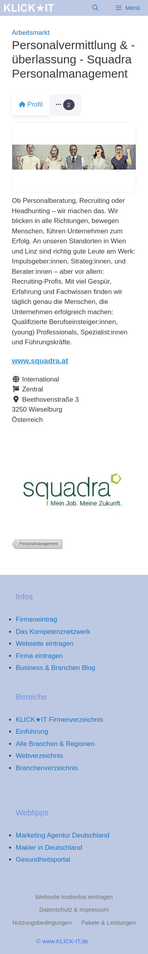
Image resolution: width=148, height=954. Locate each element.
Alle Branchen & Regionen (55, 744)
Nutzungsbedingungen (41, 922)
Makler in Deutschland (49, 847)
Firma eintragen (39, 656)
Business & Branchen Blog (55, 668)
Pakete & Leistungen (108, 922)
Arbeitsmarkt (30, 32)
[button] (70, 105)
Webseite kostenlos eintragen (74, 896)
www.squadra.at (40, 361)
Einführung (32, 731)
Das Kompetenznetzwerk (53, 631)
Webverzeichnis (39, 755)
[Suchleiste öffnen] (95, 8)
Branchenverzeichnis (47, 768)
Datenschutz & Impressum (74, 909)
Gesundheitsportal (43, 859)
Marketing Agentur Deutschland (62, 835)
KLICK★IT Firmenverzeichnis (59, 719)
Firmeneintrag (36, 619)
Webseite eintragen (44, 643)
